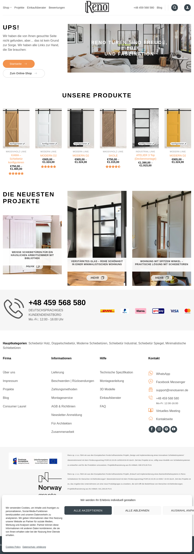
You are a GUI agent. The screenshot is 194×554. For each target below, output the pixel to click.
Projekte (19, 7)
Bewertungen (57, 7)
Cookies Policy (13, 547)
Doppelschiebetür (63, 343)
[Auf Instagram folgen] (159, 429)
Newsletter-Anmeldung (66, 414)
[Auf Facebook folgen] (152, 429)
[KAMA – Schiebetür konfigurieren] (16, 128)
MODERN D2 (48, 155)
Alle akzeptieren (88, 510)
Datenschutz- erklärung (34, 547)
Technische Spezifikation (116, 372)
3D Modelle (107, 389)
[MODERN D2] (48, 128)
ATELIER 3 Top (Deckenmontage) (145, 157)
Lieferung (57, 372)
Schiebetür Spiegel (151, 343)
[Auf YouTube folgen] (174, 429)
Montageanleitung (112, 381)
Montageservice (62, 397)
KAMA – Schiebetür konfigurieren (16, 159)
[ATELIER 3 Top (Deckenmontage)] (145, 128)
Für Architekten (61, 423)
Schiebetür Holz (39, 343)
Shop (7, 7)
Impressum (10, 381)
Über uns (9, 372)
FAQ (103, 406)
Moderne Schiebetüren (92, 343)
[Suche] (174, 7)
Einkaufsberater (36, 7)
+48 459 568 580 (144, 7)
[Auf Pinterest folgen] (166, 429)
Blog (159, 7)
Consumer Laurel (14, 406)
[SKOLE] (113, 128)
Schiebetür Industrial (123, 343)
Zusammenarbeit (62, 431)
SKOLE (113, 155)
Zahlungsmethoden (64, 389)
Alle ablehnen (137, 510)
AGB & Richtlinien (63, 406)
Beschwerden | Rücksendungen (72, 381)
